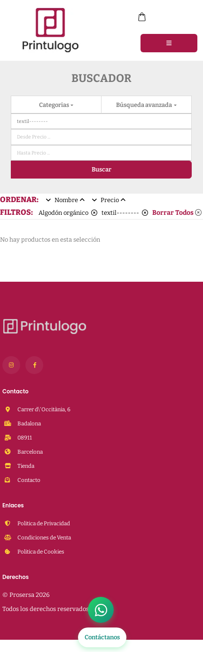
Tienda (25, 466)
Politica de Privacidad (43, 523)
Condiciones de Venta (43, 537)
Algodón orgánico (68, 212)
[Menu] (169, 43)
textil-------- (125, 212)
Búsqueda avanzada (144, 104)
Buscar (101, 169)
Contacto (28, 480)
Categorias (54, 104)
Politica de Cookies (40, 551)
